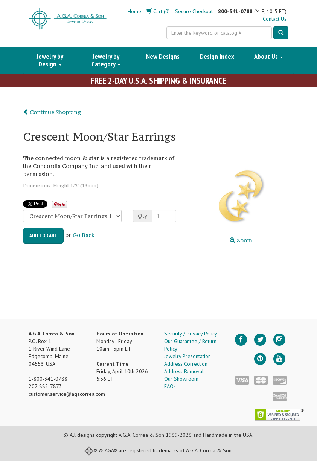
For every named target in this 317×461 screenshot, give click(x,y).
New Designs (163, 56)
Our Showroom (181, 378)
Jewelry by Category (105, 60)
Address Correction (185, 363)
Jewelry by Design (50, 60)
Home (134, 11)
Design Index (217, 56)
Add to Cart (43, 235)
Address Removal (184, 371)
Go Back (83, 235)
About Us (268, 56)
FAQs (170, 386)
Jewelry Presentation (187, 356)
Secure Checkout (194, 11)
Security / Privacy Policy (190, 333)
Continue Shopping (52, 112)
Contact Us (275, 18)
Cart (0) (158, 11)
